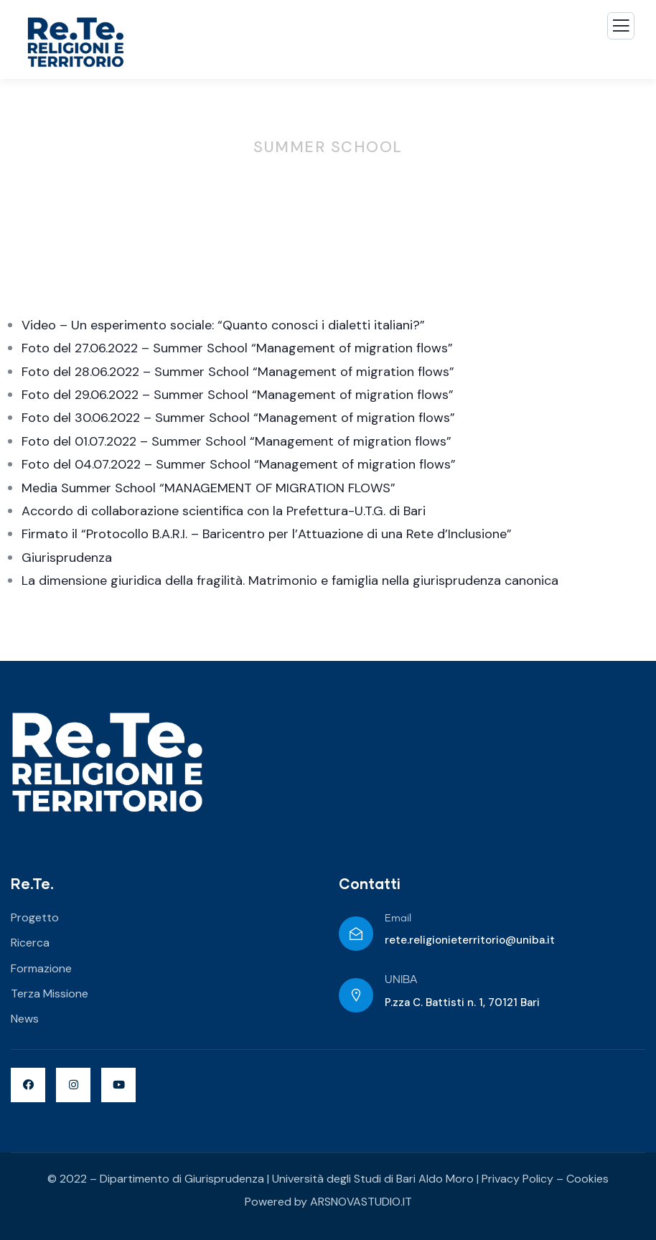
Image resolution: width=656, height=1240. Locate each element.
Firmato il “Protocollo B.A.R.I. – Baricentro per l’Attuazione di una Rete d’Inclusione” (267, 533)
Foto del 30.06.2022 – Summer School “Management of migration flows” (238, 417)
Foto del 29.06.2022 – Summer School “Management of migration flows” (238, 394)
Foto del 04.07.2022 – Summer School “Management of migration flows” (239, 464)
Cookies (587, 1178)
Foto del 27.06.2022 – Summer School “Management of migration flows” (237, 348)
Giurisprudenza (67, 557)
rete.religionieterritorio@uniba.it (470, 940)
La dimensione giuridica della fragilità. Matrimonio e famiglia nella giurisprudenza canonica (290, 580)
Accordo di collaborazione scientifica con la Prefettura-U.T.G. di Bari (224, 511)
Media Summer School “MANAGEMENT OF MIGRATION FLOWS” (208, 488)
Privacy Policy (517, 1178)
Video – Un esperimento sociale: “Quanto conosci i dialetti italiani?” (223, 325)
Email (398, 918)
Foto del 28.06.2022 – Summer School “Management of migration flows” (238, 371)
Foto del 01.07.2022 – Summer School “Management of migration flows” (236, 441)
